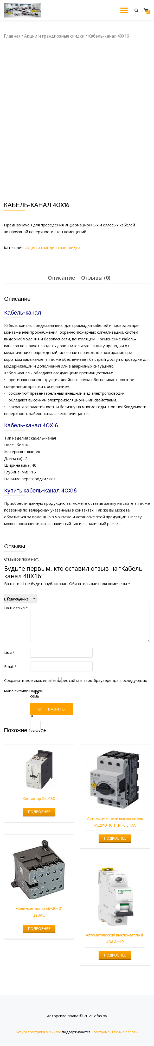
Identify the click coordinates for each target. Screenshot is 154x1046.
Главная (12, 36)
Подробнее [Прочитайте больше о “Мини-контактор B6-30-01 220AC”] (39, 928)
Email (10, 666)
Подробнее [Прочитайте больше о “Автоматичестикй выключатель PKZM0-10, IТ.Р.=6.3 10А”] (115, 838)
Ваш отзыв (16, 607)
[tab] (61, 278)
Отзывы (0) (95, 277)
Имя (9, 652)
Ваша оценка (16, 599)
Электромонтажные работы (114, 1032)
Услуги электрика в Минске (38, 1032)
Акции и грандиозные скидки (54, 36)
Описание (61, 277)
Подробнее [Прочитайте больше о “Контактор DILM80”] (39, 811)
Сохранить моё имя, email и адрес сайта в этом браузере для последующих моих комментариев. (75, 685)
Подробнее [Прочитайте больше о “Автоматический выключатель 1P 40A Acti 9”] (115, 955)
